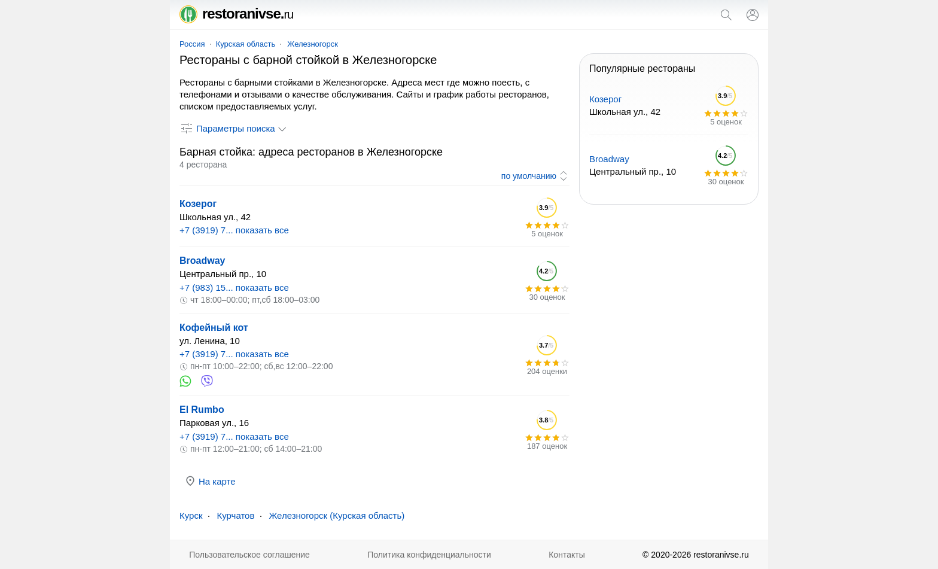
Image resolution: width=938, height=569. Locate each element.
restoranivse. (236, 13)
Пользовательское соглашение (249, 554)
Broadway (202, 260)
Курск (190, 515)
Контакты (566, 554)
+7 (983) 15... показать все (234, 287)
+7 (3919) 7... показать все (234, 230)
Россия (192, 43)
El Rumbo (201, 409)
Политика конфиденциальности (429, 554)
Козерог (198, 204)
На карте (210, 481)
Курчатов (235, 515)
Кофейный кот (213, 327)
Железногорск (312, 43)
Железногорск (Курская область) (336, 515)
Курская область (246, 43)
